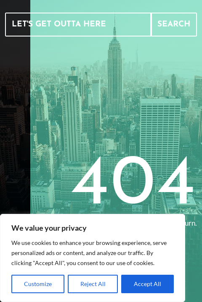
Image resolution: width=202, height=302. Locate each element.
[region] (92, 258)
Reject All (93, 283)
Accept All (147, 283)
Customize (38, 283)
